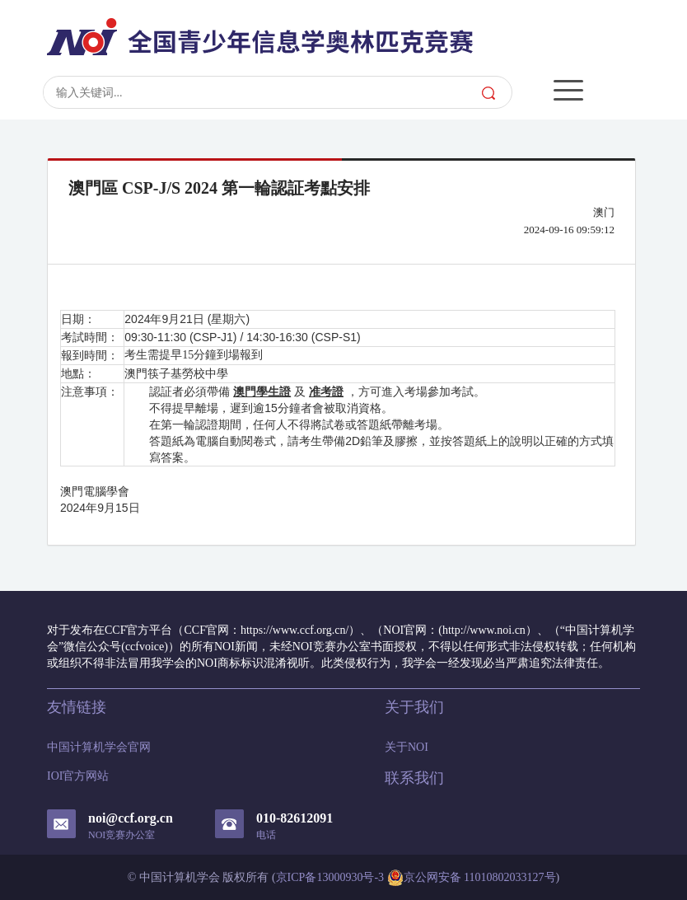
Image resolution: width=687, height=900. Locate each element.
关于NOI (406, 747)
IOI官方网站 (78, 776)
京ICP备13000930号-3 (330, 877)
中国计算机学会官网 (99, 747)
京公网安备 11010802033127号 (471, 878)
